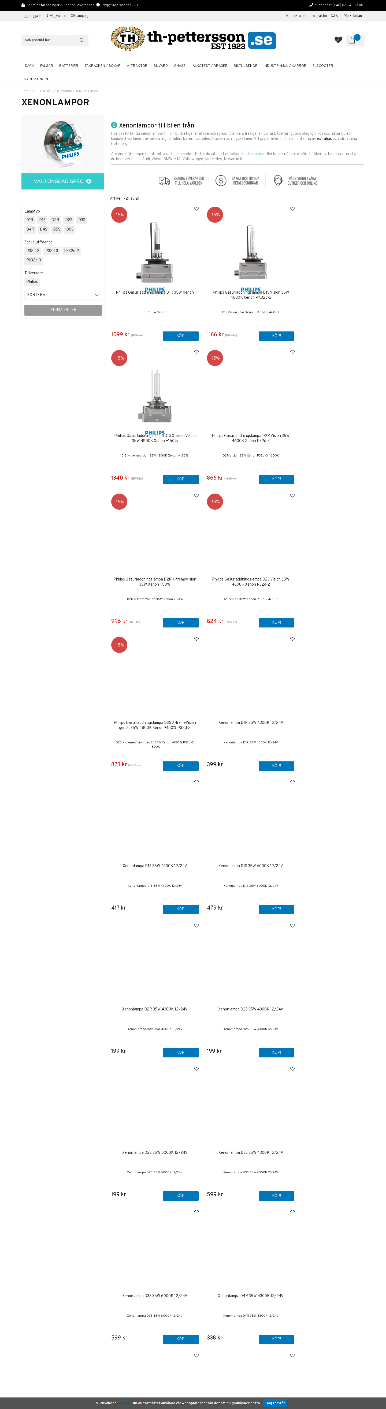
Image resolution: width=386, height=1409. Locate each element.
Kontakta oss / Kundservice (222, 1247)
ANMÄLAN (342, 1265)
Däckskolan (352, 16)
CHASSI (180, 66)
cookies (123, 1403)
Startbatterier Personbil (218, 1303)
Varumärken (36, 79)
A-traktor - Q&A (325, 16)
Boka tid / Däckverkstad (218, 1280)
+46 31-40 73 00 (35, 1279)
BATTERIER (68, 66)
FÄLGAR (46, 66)
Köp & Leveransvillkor (217, 1257)
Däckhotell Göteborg (215, 1324)
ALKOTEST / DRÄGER (210, 66)
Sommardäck (208, 1298)
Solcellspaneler (211, 1319)
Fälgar (203, 1329)
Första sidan (208, 1242)
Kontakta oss (296, 16)
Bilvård (204, 1308)
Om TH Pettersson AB (216, 1252)
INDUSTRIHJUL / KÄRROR (285, 66)
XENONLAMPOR (86, 91)
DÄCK (29, 66)
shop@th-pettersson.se (41, 1291)
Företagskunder (211, 1270)
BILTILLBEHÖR (246, 66)
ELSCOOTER (323, 66)
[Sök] (54, 40)
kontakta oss (253, 154)
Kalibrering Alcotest (215, 1275)
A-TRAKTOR (137, 66)
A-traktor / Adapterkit (216, 1313)
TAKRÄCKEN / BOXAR (102, 66)
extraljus (324, 138)
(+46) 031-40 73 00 (347, 5)
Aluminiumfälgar (211, 1293)
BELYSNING (64, 91)
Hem (24, 91)
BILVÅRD (161, 66)
